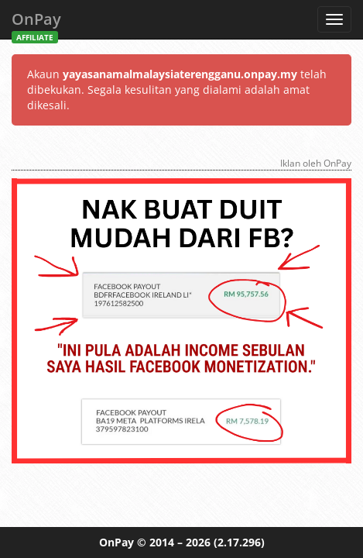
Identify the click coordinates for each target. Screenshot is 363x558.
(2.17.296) (239, 542)
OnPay (36, 24)
